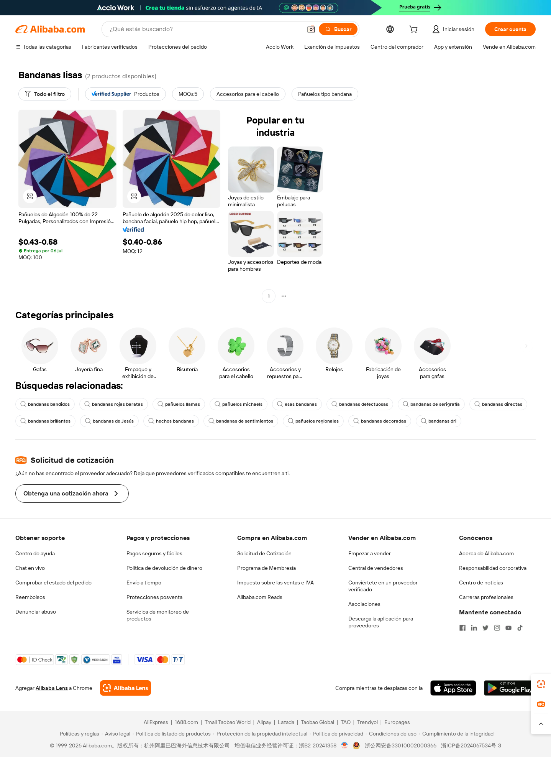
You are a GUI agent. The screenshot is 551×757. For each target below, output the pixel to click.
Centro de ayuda (35, 553)
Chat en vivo (30, 568)
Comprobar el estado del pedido (53, 582)
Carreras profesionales (486, 597)
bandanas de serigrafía (431, 404)
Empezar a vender (369, 553)
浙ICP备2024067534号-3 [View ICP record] (471, 745)
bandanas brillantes (45, 421)
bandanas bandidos (45, 404)
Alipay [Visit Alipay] (264, 722)
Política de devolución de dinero (164, 568)
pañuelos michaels (238, 404)
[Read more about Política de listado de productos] (172, 733)
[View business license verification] (344, 745)
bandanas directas (498, 404)
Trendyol (367, 722)
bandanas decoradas (379, 421)
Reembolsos (30, 597)
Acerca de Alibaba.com (486, 553)
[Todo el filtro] (44, 93)
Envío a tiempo (143, 582)
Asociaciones (364, 604)
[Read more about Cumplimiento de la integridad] (456, 733)
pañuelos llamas (178, 404)
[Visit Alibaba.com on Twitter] (485, 627)
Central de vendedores (375, 568)
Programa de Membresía (266, 568)
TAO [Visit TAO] (346, 722)
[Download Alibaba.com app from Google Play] (510, 688)
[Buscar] (338, 29)
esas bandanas (297, 404)
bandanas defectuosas (359, 404)
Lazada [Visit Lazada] (286, 722)
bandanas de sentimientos (240, 421)
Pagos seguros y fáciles (154, 553)
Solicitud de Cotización (264, 553)
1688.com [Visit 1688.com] (186, 722)
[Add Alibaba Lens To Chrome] (125, 688)
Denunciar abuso (35, 612)
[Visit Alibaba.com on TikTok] (520, 627)
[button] (311, 29)
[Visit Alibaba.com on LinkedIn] (474, 627)
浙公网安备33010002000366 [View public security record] (400, 745)
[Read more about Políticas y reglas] (78, 733)
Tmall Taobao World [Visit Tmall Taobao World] (228, 722)
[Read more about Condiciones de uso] (391, 733)
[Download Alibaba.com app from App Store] (453, 688)
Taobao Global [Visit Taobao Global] (317, 722)
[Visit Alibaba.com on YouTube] (508, 627)
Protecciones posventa (154, 597)
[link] (541, 684)
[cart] (415, 30)
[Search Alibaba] (205, 29)
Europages (397, 722)
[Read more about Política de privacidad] (336, 733)
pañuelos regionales (313, 421)
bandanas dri (438, 421)
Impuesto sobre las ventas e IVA (275, 582)
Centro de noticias (481, 582)
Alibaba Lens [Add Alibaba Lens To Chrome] (52, 688)
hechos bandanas (171, 421)
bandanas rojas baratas (113, 404)
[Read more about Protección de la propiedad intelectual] (260, 733)
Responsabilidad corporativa (492, 568)
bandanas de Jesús (109, 421)
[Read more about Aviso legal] (116, 733)
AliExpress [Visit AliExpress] (156, 722)
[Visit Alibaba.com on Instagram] (497, 627)
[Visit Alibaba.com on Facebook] (462, 627)
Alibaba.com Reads (259, 597)
